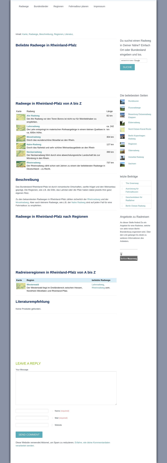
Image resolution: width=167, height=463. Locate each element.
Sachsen (132, 164)
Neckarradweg (34, 152)
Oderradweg (133, 150)
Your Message (22, 370)
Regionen (58, 6)
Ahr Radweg (33, 115)
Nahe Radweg (78, 202)
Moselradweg (34, 137)
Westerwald (33, 284)
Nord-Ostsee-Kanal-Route (139, 129)
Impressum (99, 6)
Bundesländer (41, 6)
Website (58, 425)
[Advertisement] (66, 74)
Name (62, 411)
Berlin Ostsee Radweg (135, 206)
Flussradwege (134, 108)
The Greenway (132, 183)
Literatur (69, 34)
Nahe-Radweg (34, 144)
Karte (24, 34)
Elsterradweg (134, 122)
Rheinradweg (33, 162)
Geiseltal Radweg (136, 157)
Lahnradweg (33, 126)
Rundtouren (133, 101)
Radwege (24, 6)
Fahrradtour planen (78, 6)
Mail (61, 418)
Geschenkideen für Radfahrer (134, 199)
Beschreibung (46, 34)
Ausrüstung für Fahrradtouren (132, 190)
